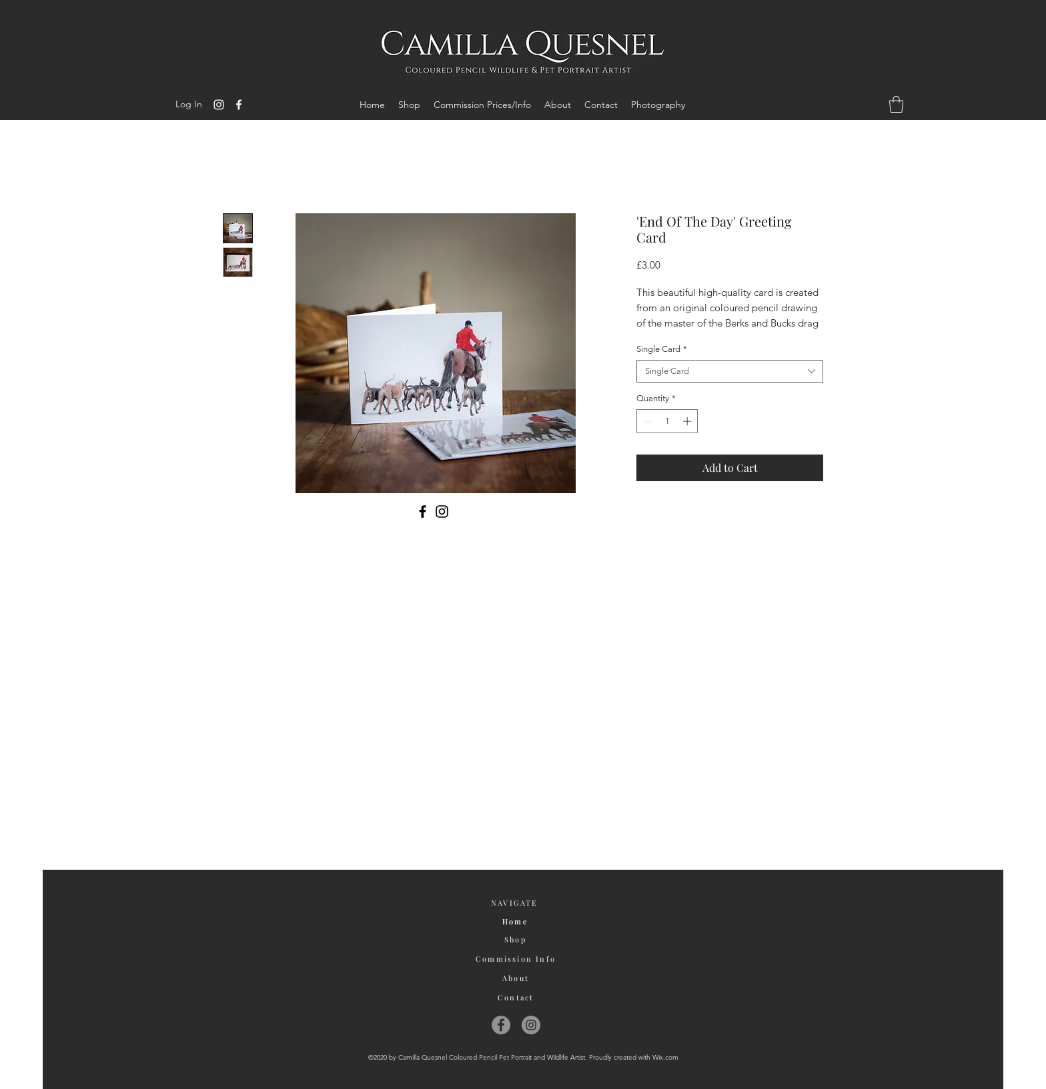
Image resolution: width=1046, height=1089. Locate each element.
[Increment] (688, 421)
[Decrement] (646, 421)
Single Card (661, 349)
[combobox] (729, 371)
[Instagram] (218, 104)
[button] (896, 104)
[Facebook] (238, 104)
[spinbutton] (667, 421)
